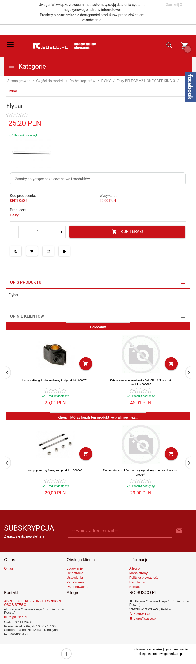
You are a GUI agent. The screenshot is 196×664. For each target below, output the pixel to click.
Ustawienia (75, 577)
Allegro (134, 568)
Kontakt (135, 587)
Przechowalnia (77, 587)
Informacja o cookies (148, 649)
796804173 (139, 614)
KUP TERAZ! (127, 231)
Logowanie (75, 568)
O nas (8, 568)
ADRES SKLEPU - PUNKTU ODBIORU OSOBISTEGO (33, 603)
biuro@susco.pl (15, 617)
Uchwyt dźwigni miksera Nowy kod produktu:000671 (55, 380)
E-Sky (14, 215)
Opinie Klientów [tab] (27, 316)
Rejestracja (75, 573)
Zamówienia (75, 582)
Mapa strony (138, 573)
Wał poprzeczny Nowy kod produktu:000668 (55, 470)
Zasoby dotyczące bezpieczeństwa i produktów (52, 179)
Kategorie (27, 66)
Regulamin (137, 582)
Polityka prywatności (144, 577)
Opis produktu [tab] (25, 282)
